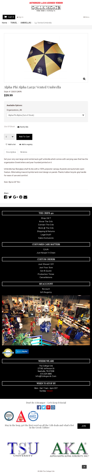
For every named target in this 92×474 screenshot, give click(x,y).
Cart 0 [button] (9, 17)
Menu (86, 17)
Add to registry (25, 144)
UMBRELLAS (26, 23)
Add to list (11, 144)
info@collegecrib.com (46, 376)
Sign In (20, 17)
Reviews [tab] (23, 152)
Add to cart (24, 136)
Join (84, 426)
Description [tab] (11, 152)
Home (4, 23)
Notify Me (22, 127)
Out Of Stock (9, 126)
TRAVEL (13, 23)
